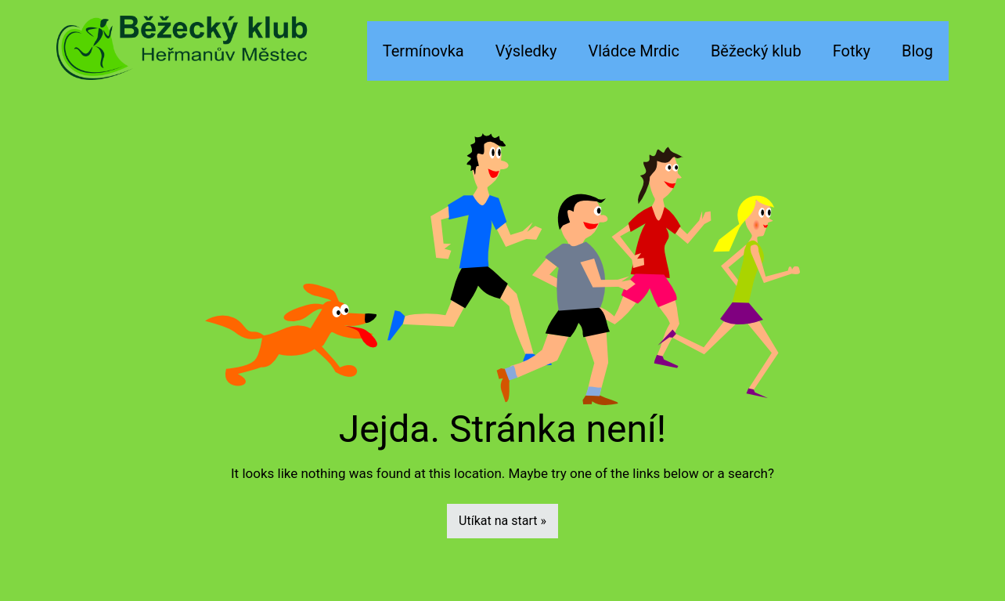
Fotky (851, 51)
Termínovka (423, 51)
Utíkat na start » (502, 520)
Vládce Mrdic (633, 51)
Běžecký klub (756, 51)
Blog (917, 51)
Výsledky (526, 51)
